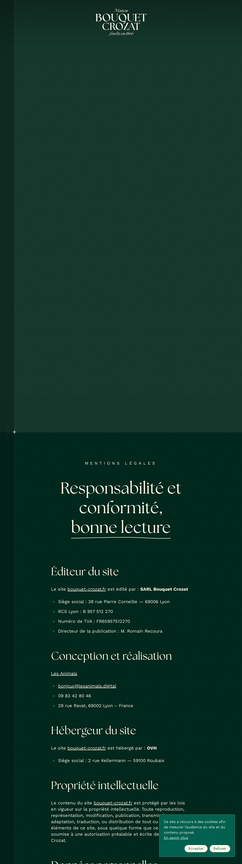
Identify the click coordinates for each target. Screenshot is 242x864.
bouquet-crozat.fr (86, 589)
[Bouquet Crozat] (121, 22)
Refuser (220, 848)
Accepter (196, 848)
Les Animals (64, 673)
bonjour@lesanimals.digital (87, 686)
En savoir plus (176, 838)
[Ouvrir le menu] (7, 432)
